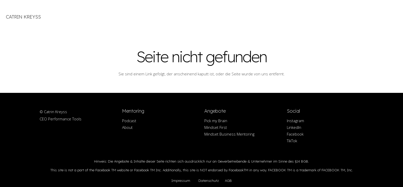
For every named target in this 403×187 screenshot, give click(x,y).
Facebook (295, 134)
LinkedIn (294, 127)
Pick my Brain (215, 120)
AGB (228, 181)
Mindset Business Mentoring (229, 134)
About (127, 127)
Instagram (295, 120)
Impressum (180, 181)
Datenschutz (208, 181)
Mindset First (215, 127)
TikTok (292, 140)
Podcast (129, 120)
